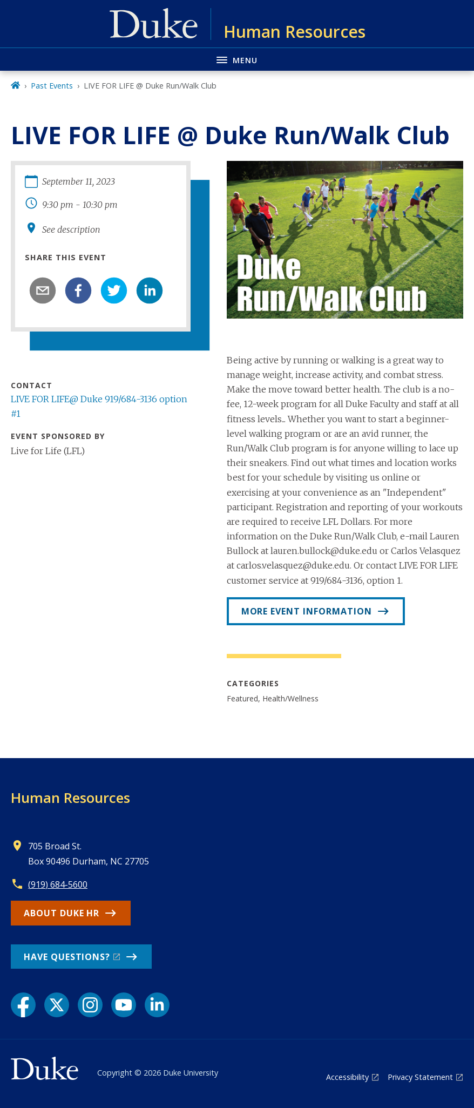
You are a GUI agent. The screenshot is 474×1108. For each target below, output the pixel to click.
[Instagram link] (90, 1004)
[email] (42, 290)
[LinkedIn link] (157, 1004)
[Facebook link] (23, 1004)
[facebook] (78, 290)
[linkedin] (149, 290)
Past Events (52, 85)
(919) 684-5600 (57, 884)
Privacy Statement (420, 1077)
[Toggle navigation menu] (237, 59)
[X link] (56, 1004)
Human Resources (70, 797)
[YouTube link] (123, 1004)
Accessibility (347, 1077)
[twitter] (113, 290)
